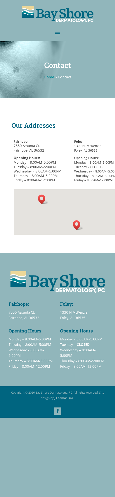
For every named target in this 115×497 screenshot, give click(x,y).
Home (49, 77)
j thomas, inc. (64, 398)
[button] (43, 199)
